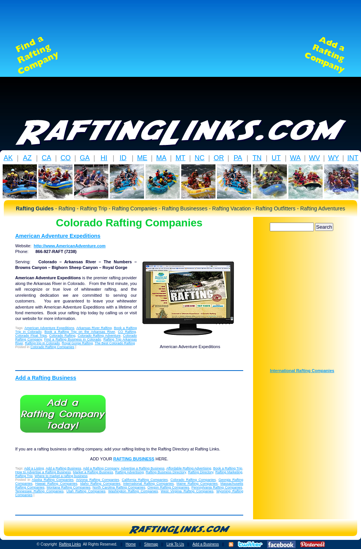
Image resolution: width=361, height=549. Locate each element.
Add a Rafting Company (101, 468)
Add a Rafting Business (45, 378)
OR (219, 158)
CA (46, 158)
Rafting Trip (24, 476)
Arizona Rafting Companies (97, 480)
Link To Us (175, 544)
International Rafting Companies (148, 483)
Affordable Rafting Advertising (188, 468)
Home (131, 544)
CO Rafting (127, 332)
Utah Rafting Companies (86, 491)
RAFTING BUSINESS (133, 459)
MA (161, 158)
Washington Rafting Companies (133, 491)
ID (123, 158)
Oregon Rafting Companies (168, 487)
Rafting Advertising (129, 472)
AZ (27, 158)
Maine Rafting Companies (197, 483)
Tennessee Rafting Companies (39, 491)
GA (85, 158)
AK (8, 158)
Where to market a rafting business (61, 476)
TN (256, 158)
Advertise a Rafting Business (143, 468)
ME (142, 158)
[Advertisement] (180, 55)
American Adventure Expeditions (57, 236)
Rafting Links (70, 544)
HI (103, 158)
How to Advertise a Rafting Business (43, 472)
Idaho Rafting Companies (100, 483)
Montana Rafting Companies (68, 487)
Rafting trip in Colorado (42, 343)
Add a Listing (34, 468)
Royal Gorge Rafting (77, 343)
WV (314, 158)
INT (352, 158)
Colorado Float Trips (31, 335)
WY (333, 158)
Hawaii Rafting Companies (56, 483)
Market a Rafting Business (93, 472)
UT (276, 158)
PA (238, 158)
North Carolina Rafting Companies (119, 487)
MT (180, 158)
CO (65, 158)
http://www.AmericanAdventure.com (70, 245)
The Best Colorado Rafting (115, 343)
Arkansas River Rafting (94, 328)
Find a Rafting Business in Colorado (72, 339)
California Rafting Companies (145, 480)
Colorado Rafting (62, 335)
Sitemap (151, 544)
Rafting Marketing (228, 472)
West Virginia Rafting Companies (187, 491)
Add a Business (205, 544)
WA (295, 158)
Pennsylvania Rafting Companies (217, 487)
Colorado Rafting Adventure (99, 335)
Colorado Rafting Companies (52, 347)
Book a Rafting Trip (227, 468)
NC (199, 158)
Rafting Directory (201, 472)
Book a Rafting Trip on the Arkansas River (79, 332)
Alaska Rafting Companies (52, 480)
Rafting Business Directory (166, 472)
